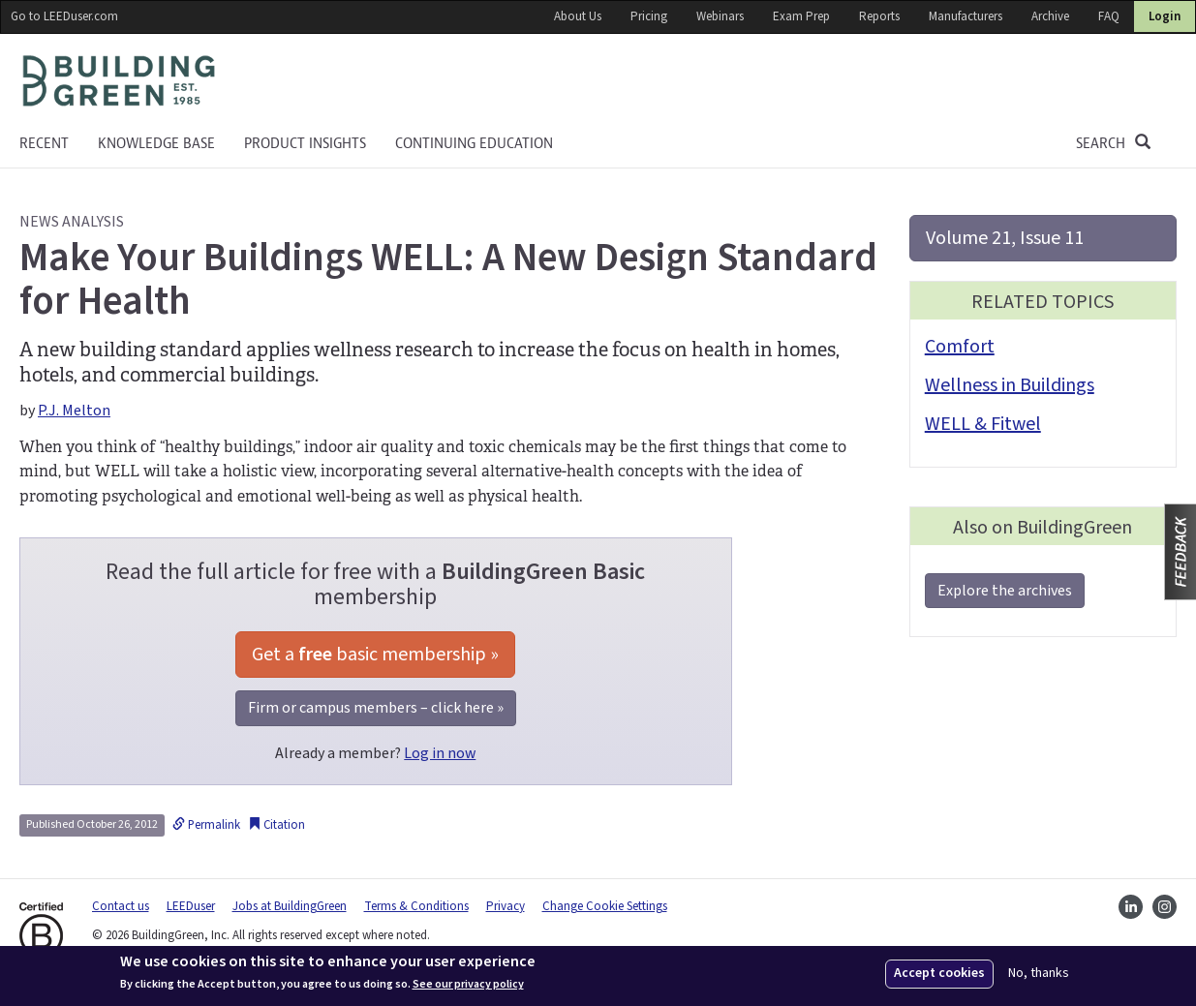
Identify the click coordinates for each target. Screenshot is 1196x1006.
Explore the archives (1004, 590)
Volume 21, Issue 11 (1005, 238)
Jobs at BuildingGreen (289, 906)
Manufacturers (965, 16)
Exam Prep (801, 16)
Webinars (720, 16)
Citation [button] (276, 825)
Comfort (960, 346)
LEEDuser (191, 906)
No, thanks (1038, 973)
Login (1165, 16)
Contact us (120, 906)
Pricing (648, 16)
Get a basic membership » (375, 654)
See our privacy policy (468, 984)
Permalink (206, 825)
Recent (44, 143)
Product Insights (305, 143)
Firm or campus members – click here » (376, 707)
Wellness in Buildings (1009, 385)
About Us (577, 16)
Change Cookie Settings (604, 906)
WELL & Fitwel (983, 424)
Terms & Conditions (416, 906)
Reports (879, 16)
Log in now (439, 753)
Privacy (505, 906)
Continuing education (474, 143)
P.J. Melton (74, 410)
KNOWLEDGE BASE (156, 143)
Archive (1050, 16)
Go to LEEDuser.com (64, 16)
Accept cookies (939, 973)
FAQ (1108, 16)
